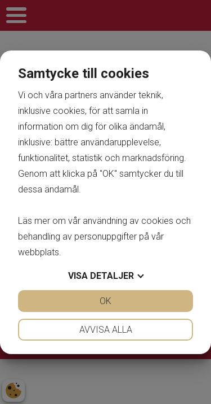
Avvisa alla (105, 329)
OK (105, 301)
